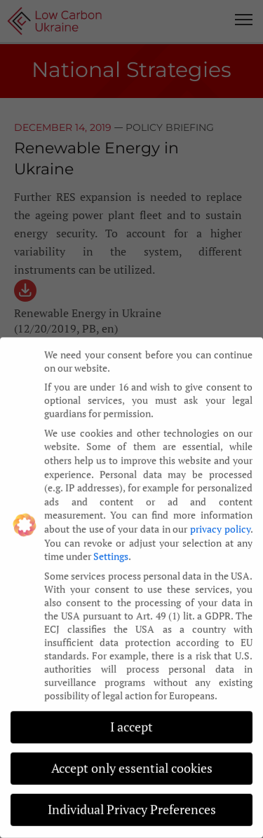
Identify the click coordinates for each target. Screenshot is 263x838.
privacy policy (220, 520)
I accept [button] (131, 719)
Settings (110, 547)
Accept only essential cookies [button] (132, 760)
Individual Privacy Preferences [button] (132, 801)
